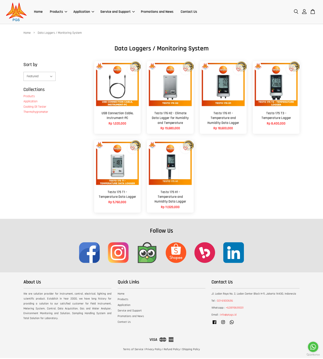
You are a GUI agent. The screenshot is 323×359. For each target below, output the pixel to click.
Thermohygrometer (35, 113)
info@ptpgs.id (228, 315)
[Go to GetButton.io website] (313, 354)
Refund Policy (172, 350)
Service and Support (117, 12)
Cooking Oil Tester (34, 108)
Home (38, 12)
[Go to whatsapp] (313, 347)
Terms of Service (133, 350)
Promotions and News (157, 12)
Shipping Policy (191, 350)
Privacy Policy (153, 350)
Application (83, 12)
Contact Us (189, 12)
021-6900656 (225, 301)
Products (58, 12)
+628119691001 (234, 308)
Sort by (30, 66)
